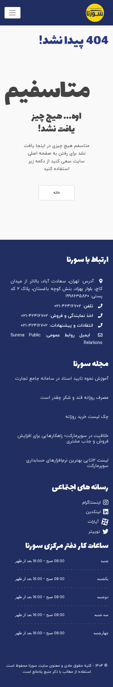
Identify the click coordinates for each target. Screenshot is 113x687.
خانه (56, 192)
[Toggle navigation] (12, 12)
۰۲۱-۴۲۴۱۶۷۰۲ (67, 306)
